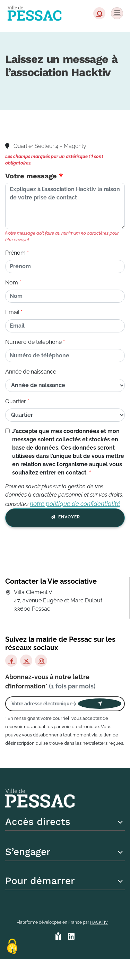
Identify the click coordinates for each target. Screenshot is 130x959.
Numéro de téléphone (33, 342)
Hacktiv (99, 922)
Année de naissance (30, 371)
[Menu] (117, 13)
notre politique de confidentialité (75, 503)
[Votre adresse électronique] (43, 703)
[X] (26, 661)
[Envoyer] (99, 703)
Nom (11, 282)
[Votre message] (65, 206)
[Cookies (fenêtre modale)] (12, 947)
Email (12, 312)
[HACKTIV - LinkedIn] (71, 937)
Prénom (15, 253)
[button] (99, 13)
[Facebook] (11, 661)
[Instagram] (41, 661)
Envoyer (65, 518)
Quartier (15, 401)
